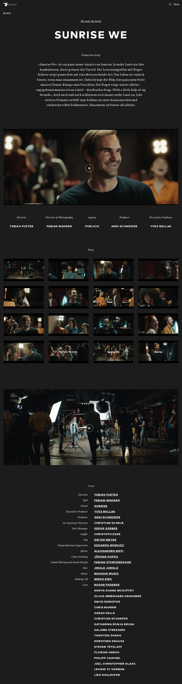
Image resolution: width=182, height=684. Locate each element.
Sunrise (101, 506)
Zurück (7, 13)
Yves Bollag (104, 511)
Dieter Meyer (105, 540)
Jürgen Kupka (106, 556)
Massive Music (106, 573)
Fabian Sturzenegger (112, 562)
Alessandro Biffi (108, 551)
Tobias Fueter (106, 494)
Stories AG (10, 4)
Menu (174, 4)
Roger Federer (107, 585)
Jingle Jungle (106, 568)
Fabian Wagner (107, 500)
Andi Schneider (107, 517)
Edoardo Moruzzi (109, 545)
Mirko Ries (103, 579)
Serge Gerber (106, 528)
